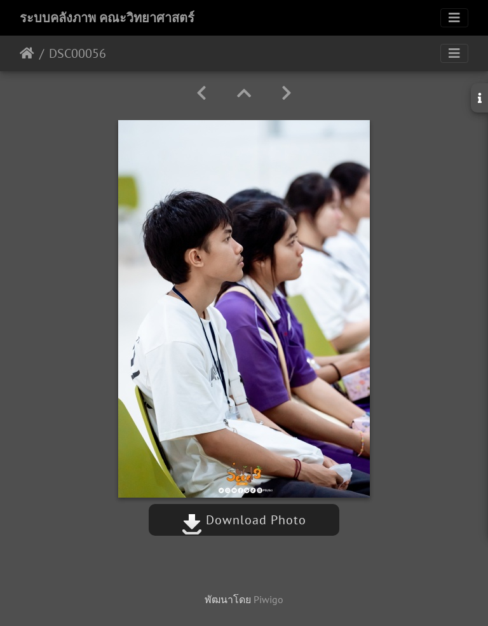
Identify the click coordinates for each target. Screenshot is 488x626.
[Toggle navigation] (454, 17)
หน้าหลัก (27, 53)
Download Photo (244, 520)
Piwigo (268, 599)
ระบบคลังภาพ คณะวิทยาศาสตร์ (107, 18)
